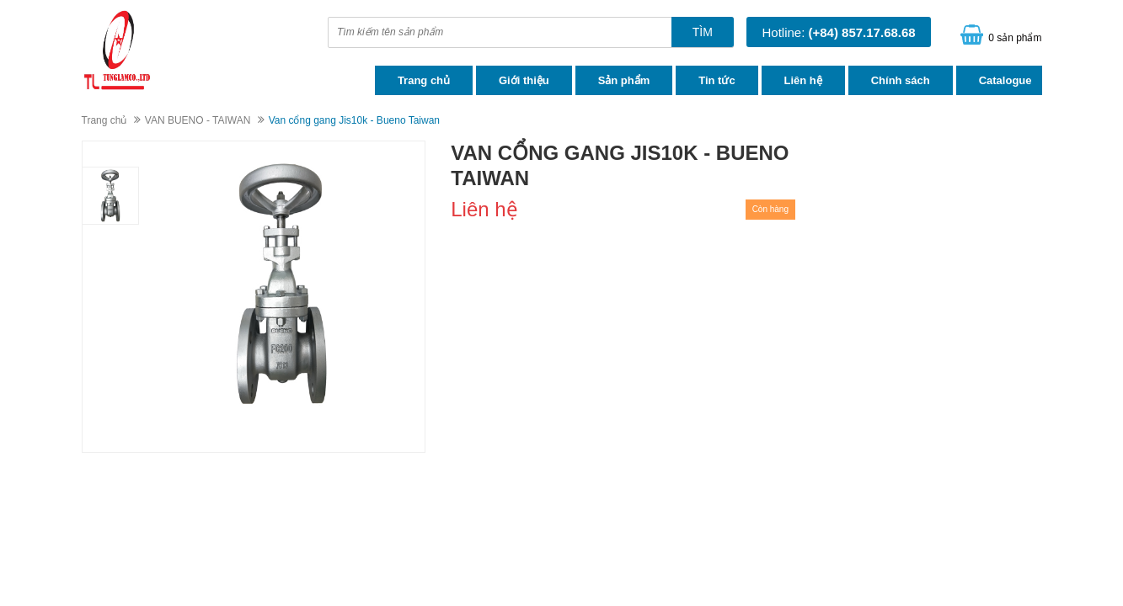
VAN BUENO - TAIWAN (198, 120)
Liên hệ (803, 80)
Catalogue (1005, 80)
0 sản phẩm (1014, 38)
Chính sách (900, 80)
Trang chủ (424, 80)
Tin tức (716, 80)
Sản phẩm (624, 80)
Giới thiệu (524, 80)
